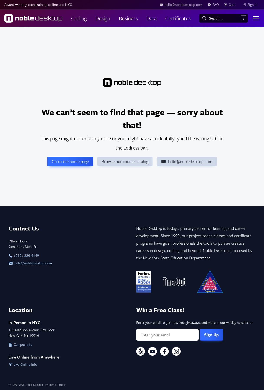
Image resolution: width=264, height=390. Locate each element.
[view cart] (231, 5)
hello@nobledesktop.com (30, 263)
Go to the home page (70, 161)
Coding (79, 18)
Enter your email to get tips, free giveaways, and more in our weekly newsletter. (194, 322)
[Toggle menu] (256, 18)
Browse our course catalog (125, 161)
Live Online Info (22, 364)
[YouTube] (152, 352)
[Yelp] (140, 352)
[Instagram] (176, 352)
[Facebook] (164, 352)
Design (102, 18)
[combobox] (223, 18)
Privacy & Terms (55, 384)
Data (151, 18)
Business (128, 18)
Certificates (178, 18)
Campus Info (20, 344)
